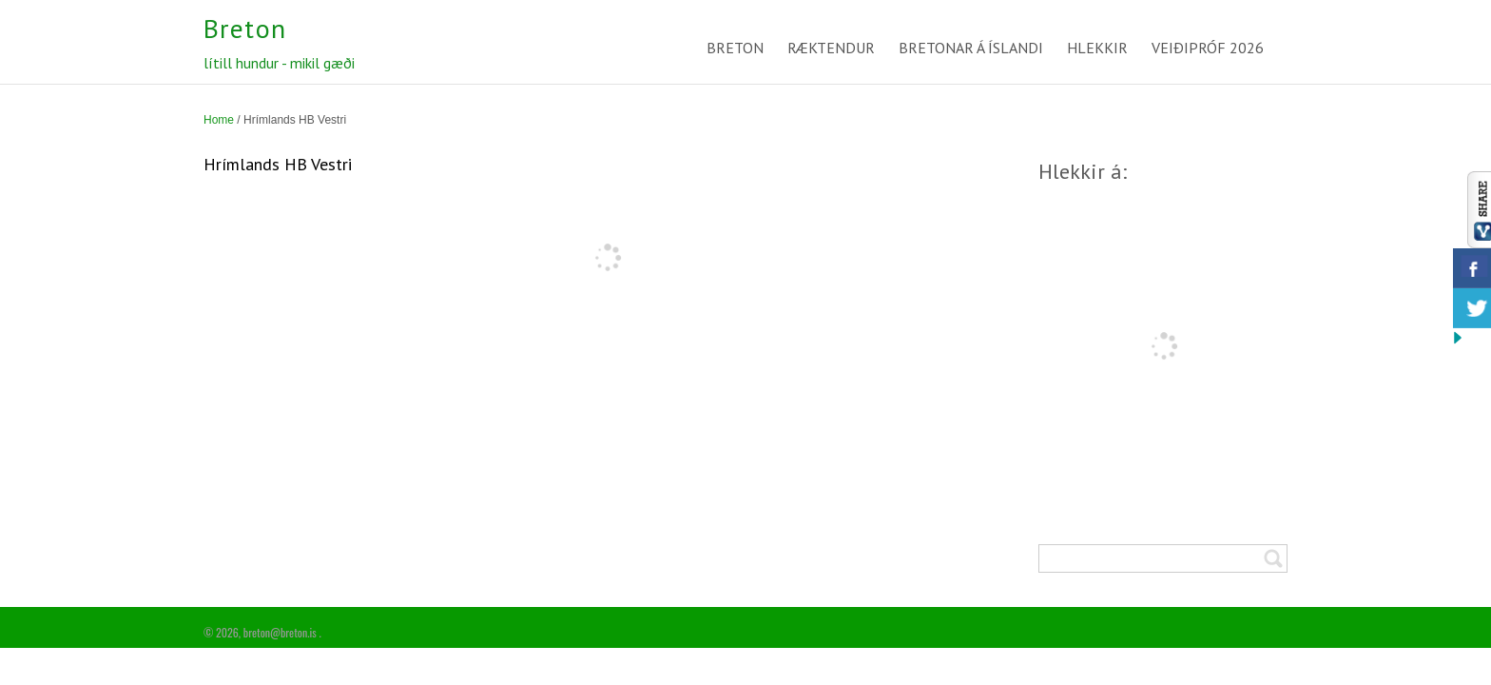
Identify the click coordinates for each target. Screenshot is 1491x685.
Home (218, 120)
